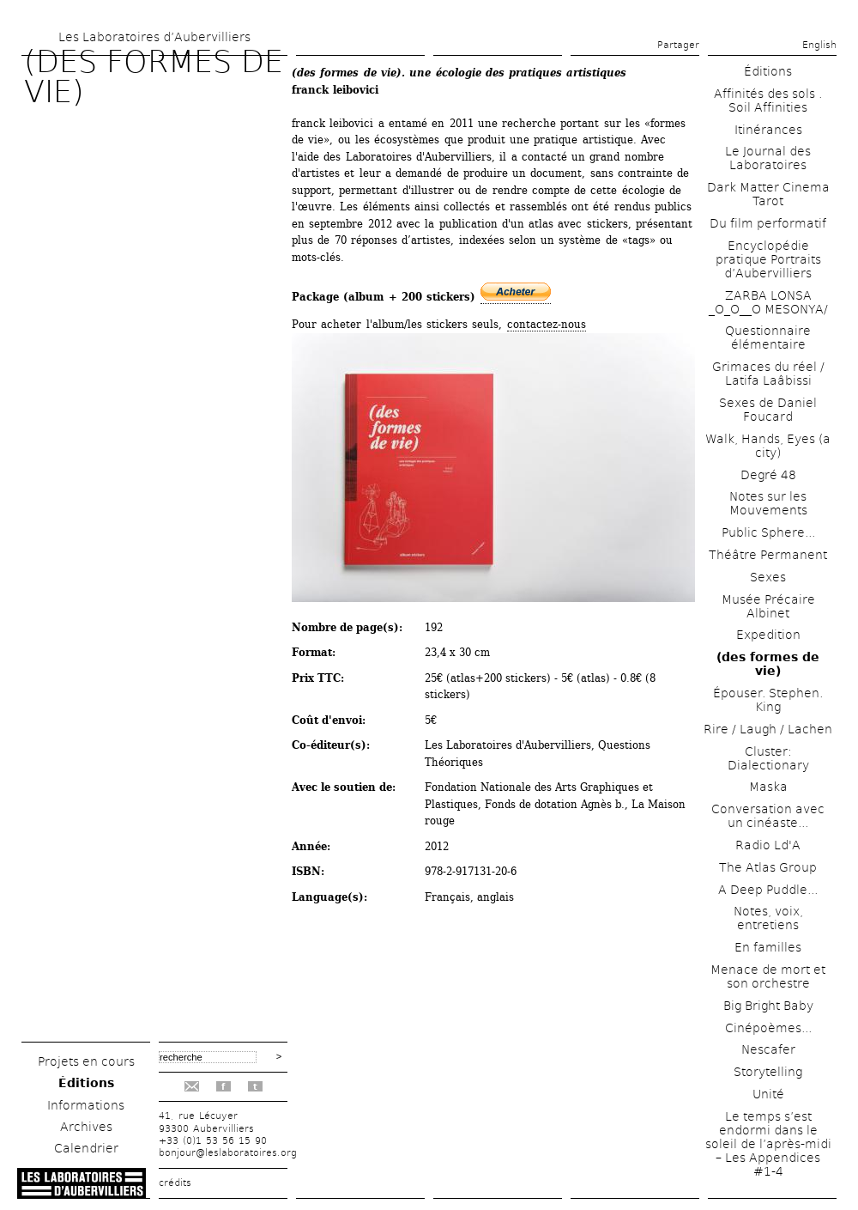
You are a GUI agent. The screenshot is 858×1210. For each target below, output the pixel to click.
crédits (175, 1183)
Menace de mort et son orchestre (767, 976)
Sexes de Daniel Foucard (768, 409)
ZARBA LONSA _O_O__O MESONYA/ (768, 302)
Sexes (768, 577)
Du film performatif (768, 223)
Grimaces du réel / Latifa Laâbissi (768, 373)
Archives (86, 1127)
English (819, 45)
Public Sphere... (768, 532)
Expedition (768, 634)
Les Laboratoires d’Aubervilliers (154, 37)
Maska (768, 786)
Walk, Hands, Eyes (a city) (768, 445)
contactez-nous (546, 324)
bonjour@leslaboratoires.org (228, 1152)
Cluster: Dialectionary (768, 758)
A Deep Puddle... (768, 890)
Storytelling (768, 1072)
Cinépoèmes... (768, 1028)
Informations (85, 1105)
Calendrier (86, 1148)
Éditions (86, 1083)
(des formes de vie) (767, 664)
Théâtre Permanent (768, 555)
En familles (767, 947)
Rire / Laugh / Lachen (768, 729)
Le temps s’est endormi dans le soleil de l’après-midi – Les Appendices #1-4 (768, 1144)
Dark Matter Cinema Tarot (768, 194)
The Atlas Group (768, 867)
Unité (768, 1094)
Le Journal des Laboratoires (768, 158)
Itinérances (768, 130)
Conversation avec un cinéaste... (768, 816)
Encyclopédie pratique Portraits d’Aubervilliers (768, 259)
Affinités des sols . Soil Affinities (768, 100)
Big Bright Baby (768, 1005)
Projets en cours (86, 1061)
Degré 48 (768, 475)
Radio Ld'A (768, 845)
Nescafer (768, 1049)
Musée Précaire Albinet (768, 606)
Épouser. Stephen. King (768, 700)
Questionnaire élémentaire (768, 337)
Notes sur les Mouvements (768, 503)
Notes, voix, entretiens (768, 918)
